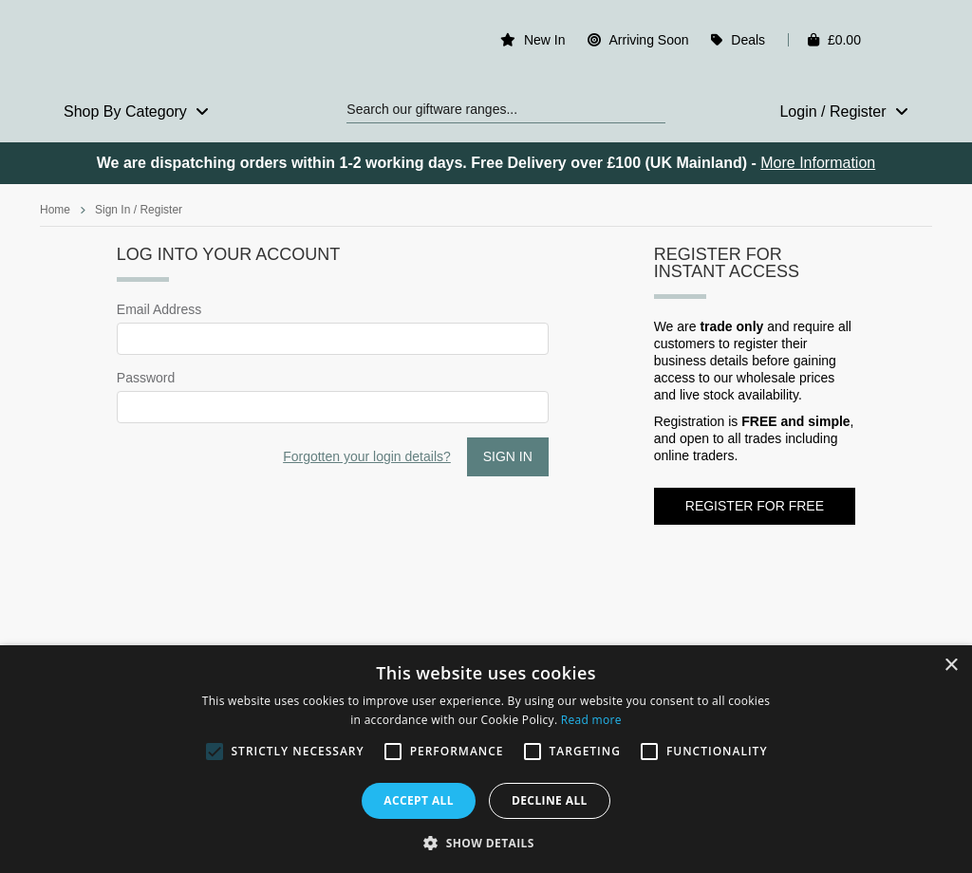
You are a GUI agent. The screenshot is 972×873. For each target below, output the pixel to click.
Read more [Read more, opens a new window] (591, 720)
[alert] (486, 759)
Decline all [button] (550, 800)
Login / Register (843, 111)
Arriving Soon (648, 39)
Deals (748, 39)
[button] (486, 841)
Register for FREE (754, 505)
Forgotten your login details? (367, 456)
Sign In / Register (138, 209)
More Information (817, 163)
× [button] (951, 666)
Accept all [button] (418, 800)
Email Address (159, 309)
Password (146, 377)
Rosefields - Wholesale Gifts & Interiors (141, 44)
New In (545, 39)
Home (55, 209)
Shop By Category (136, 111)
